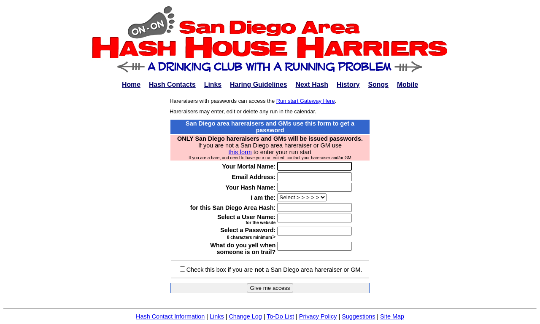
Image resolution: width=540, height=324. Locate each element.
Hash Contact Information (170, 316)
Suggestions (358, 316)
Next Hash (312, 84)
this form (240, 152)
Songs (378, 84)
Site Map (392, 316)
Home (131, 84)
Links (212, 84)
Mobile (407, 84)
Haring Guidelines (258, 84)
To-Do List (280, 316)
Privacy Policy (318, 316)
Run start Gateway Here (305, 101)
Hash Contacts (172, 84)
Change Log (245, 316)
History (348, 84)
